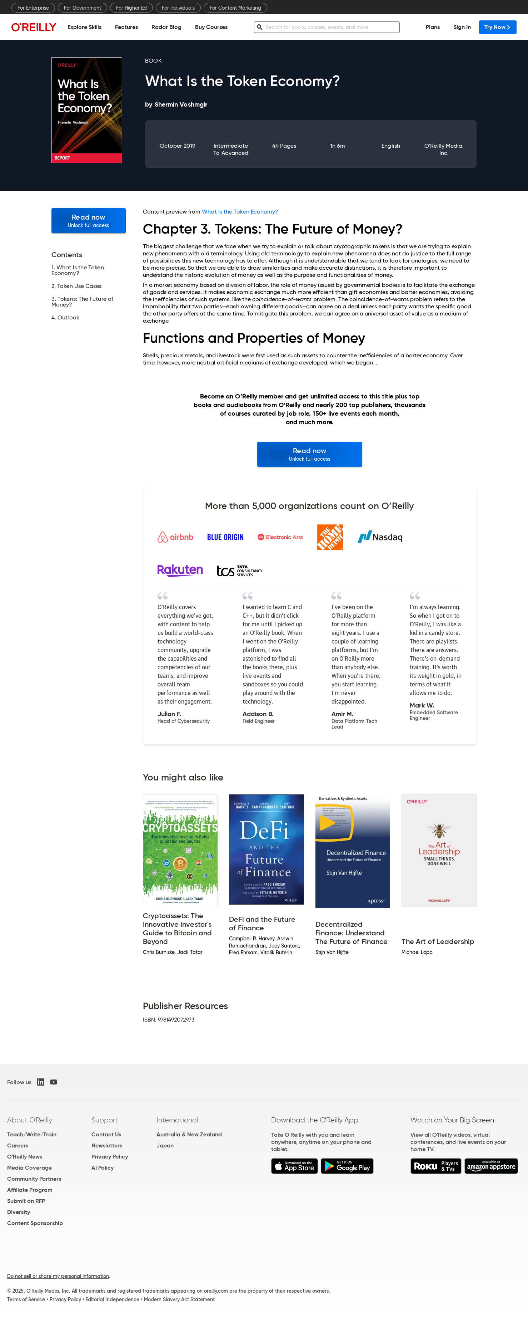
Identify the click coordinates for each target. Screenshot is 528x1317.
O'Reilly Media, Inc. (444, 149)
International (177, 1120)
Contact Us (106, 1134)
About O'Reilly (29, 1120)
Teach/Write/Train (31, 1134)
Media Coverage (29, 1167)
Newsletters (106, 1145)
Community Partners (34, 1179)
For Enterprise (33, 8)
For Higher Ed (131, 8)
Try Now (497, 27)
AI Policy (102, 1167)
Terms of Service (26, 1299)
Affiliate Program (30, 1190)
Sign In (462, 27)
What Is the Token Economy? (240, 211)
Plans (433, 27)
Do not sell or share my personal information (58, 1276)
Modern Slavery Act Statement (179, 1299)
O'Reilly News (24, 1156)
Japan (165, 1145)
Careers (17, 1145)
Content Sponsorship (35, 1223)
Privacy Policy (109, 1156)
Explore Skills (84, 27)
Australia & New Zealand (189, 1134)
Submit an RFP (26, 1201)
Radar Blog (166, 27)
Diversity (18, 1212)
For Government (82, 8)
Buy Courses (211, 27)
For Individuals (178, 8)
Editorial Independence (112, 1299)
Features (126, 27)
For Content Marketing (235, 8)
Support (104, 1120)
